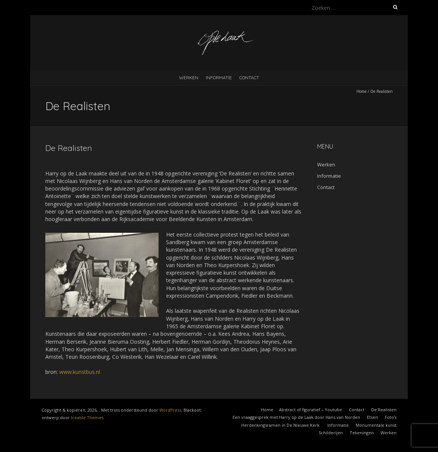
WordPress (170, 410)
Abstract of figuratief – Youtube (310, 409)
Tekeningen (362, 432)
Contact (249, 77)
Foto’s (390, 417)
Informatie (219, 77)
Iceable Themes (87, 417)
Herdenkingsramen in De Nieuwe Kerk (281, 425)
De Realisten (383, 409)
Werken (188, 77)
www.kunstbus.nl (79, 371)
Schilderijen (331, 432)
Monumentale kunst (376, 425)
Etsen (372, 417)
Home (361, 91)
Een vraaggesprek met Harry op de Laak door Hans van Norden (296, 417)
